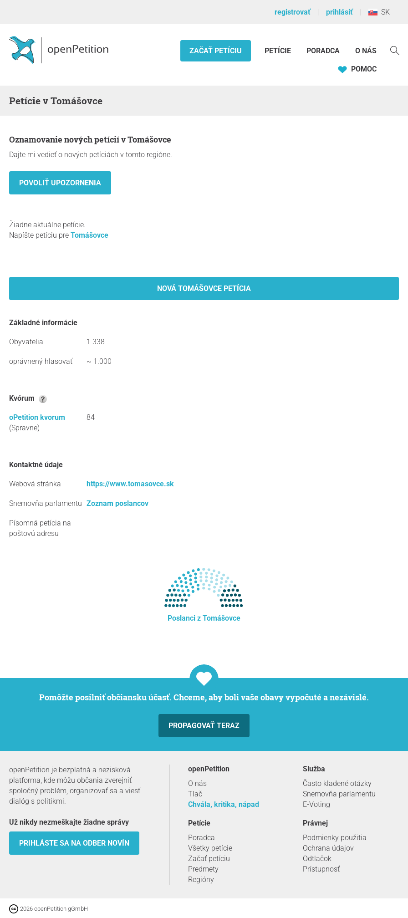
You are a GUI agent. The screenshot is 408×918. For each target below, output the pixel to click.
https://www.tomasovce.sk (130, 483)
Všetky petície (210, 848)
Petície (279, 50)
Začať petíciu (215, 50)
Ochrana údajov (328, 848)
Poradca (323, 50)
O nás (366, 50)
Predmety (203, 869)
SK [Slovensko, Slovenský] (379, 12)
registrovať (293, 12)
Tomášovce (89, 235)
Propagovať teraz (204, 725)
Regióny (201, 879)
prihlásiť (339, 12)
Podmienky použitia (335, 837)
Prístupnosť (321, 869)
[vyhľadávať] (394, 50)
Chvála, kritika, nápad (223, 804)
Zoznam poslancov (117, 503)
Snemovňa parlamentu (339, 794)
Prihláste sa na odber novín (74, 843)
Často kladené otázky (337, 783)
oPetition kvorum (37, 417)
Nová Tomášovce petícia (204, 288)
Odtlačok (317, 858)
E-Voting (316, 804)
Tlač (195, 794)
